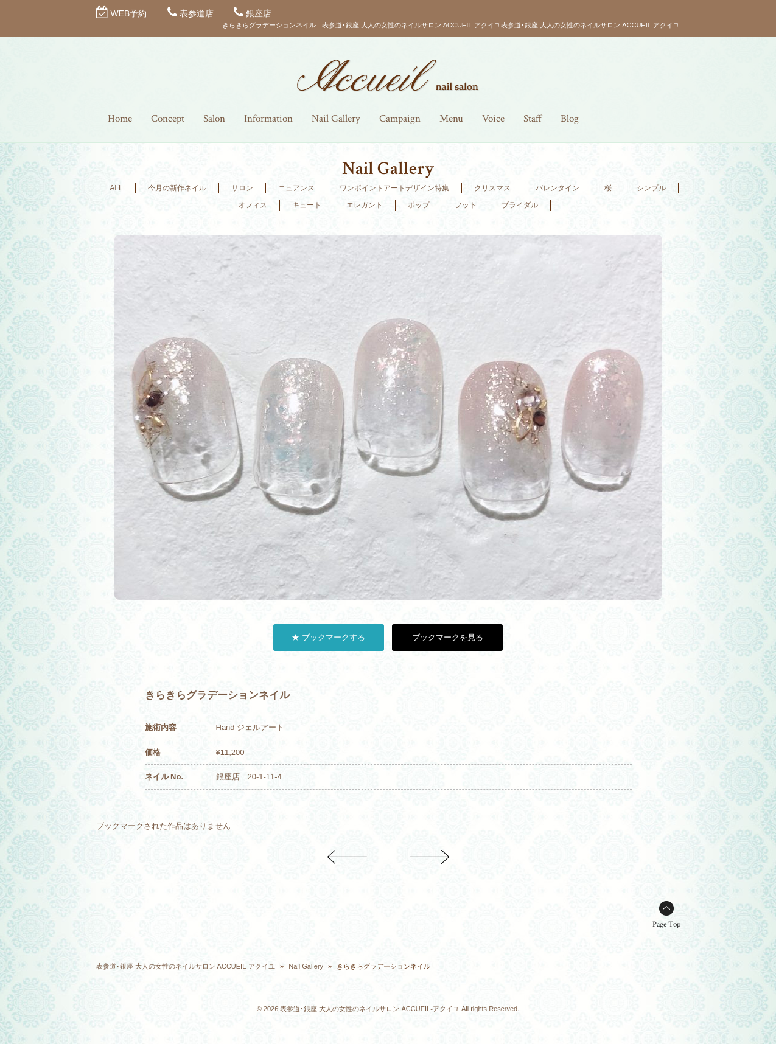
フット (466, 205)
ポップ (419, 205)
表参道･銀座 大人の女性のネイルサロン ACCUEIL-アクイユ (185, 966)
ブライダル (520, 205)
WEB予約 (128, 13)
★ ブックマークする (328, 637)
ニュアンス (296, 188)
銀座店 (258, 13)
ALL (116, 188)
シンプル (651, 188)
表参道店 (197, 13)
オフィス (252, 205)
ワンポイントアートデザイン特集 (394, 188)
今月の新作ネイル (177, 188)
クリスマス (492, 188)
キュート (306, 205)
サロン (242, 188)
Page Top (666, 924)
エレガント (364, 205)
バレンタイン (557, 188)
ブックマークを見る (447, 637)
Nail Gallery (305, 966)
